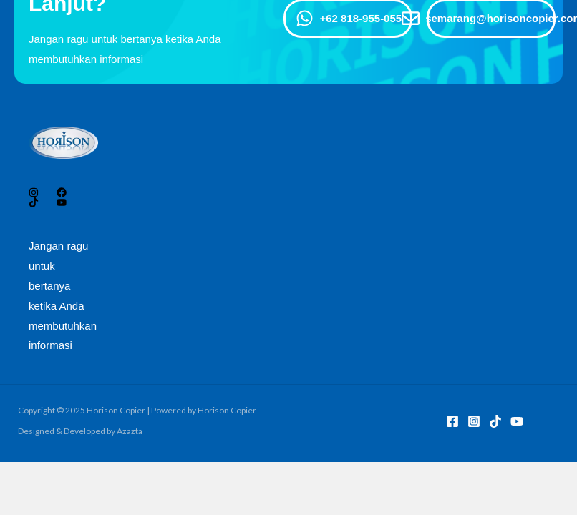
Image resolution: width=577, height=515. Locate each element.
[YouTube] (516, 421)
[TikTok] (495, 421)
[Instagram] (473, 421)
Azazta (129, 431)
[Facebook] (452, 421)
